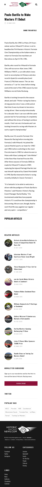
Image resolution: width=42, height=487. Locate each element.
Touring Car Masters (18, 416)
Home (6, 474)
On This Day (26, 458)
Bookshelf (25, 453)
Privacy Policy (19, 439)
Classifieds (7, 481)
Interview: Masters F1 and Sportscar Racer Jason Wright (24, 255)
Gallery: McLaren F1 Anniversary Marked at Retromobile (25, 317)
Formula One (23, 412)
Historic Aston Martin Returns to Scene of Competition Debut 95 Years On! (25, 242)
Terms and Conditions (30, 439)
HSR (19, 408)
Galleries (6, 479)
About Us (7, 439)
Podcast (25, 463)
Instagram (7, 456)
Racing (25, 465)
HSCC (7, 408)
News (5, 476)
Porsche (13, 408)
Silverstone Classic (11, 412)
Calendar (7, 483)
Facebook (7, 451)
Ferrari (7, 416)
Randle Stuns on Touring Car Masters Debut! (23, 354)
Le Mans (32, 412)
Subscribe (21, 383)
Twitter (6, 453)
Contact (13, 439)
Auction (25, 451)
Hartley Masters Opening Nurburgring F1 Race (22, 330)
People (24, 461)
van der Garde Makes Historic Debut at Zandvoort (24, 280)
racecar (29, 437)
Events (24, 456)
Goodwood (27, 408)
